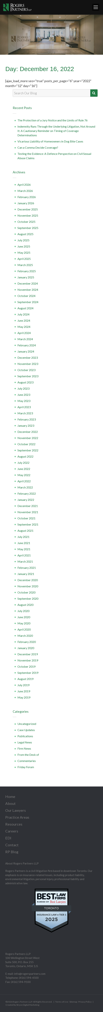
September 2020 (27, 598)
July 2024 (23, 314)
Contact (12, 845)
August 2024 (25, 308)
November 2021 (27, 512)
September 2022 (27, 450)
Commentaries (26, 760)
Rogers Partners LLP (22, 1001)
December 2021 (27, 506)
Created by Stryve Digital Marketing (22, 1004)
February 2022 (26, 493)
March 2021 (25, 561)
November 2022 (27, 438)
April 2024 (24, 333)
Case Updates (26, 730)
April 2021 (24, 555)
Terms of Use (61, 1001)
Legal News (24, 742)
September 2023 (27, 376)
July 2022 (23, 462)
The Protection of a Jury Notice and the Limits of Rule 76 (52, 120)
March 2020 (25, 635)
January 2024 (25, 351)
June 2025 (23, 246)
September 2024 (27, 302)
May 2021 (23, 549)
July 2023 (23, 388)
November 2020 (27, 586)
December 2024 (27, 283)
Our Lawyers (15, 810)
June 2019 (23, 691)
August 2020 (25, 604)
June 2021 (23, 543)
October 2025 (26, 221)
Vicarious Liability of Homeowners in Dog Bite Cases (50, 141)
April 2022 (24, 481)
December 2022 (27, 431)
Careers (11, 831)
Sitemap (73, 1001)
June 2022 (23, 468)
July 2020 (23, 611)
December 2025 (27, 209)
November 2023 (27, 363)
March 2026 (25, 190)
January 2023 (25, 425)
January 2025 (25, 277)
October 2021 (26, 518)
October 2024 (26, 295)
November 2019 (27, 660)
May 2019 (23, 697)
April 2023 (24, 407)
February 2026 (26, 197)
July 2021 (23, 536)
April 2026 (24, 184)
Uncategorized (26, 723)
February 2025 (26, 271)
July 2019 (23, 685)
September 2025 (27, 228)
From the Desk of (28, 754)
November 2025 (27, 215)
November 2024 (27, 289)
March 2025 (25, 265)
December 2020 (27, 580)
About (10, 803)
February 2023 (26, 419)
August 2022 (25, 456)
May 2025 (23, 252)
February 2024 (26, 345)
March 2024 (25, 339)
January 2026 (25, 203)
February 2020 (26, 641)
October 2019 (26, 666)
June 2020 (23, 617)
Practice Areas (17, 817)
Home (10, 796)
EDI (8, 838)
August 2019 (25, 679)
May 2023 (23, 401)
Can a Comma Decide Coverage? (37, 147)
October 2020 (26, 592)
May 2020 (23, 623)
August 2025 (25, 234)
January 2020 (25, 648)
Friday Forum (25, 767)
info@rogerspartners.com (29, 973)
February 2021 (26, 567)
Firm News (24, 748)
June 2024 (23, 320)
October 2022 (26, 444)
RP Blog (11, 852)
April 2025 (24, 258)
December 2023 (27, 357)
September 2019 (27, 672)
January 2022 (25, 499)
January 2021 (25, 574)
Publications (25, 736)
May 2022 (23, 475)
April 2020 (24, 629)
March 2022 (25, 487)
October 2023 (26, 370)
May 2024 (23, 326)
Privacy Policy (85, 1001)
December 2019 (27, 654)
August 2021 (25, 530)
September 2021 (27, 524)
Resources (13, 824)
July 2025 (23, 240)
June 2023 (23, 394)
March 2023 (25, 413)
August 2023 (25, 382)
